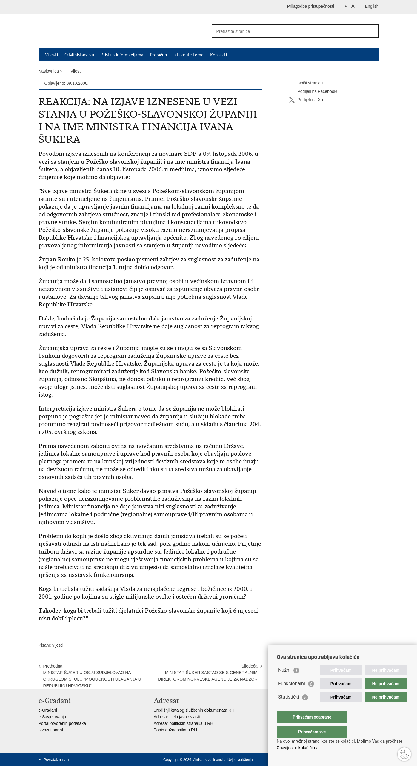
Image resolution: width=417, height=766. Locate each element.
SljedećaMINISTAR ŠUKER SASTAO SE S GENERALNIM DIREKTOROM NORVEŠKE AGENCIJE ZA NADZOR (207, 673)
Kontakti (218, 55)
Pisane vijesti (51, 645)
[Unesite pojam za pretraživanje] (288, 31)
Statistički (288, 709)
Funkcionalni (291, 695)
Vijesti (51, 55)
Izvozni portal (51, 730)
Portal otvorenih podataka (62, 723)
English (372, 6)
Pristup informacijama (122, 55)
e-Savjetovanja (52, 716)
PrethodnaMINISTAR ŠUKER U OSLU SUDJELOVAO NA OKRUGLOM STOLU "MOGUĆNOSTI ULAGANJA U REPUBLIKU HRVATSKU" (92, 676)
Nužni (284, 682)
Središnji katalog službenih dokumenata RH (194, 710)
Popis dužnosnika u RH (175, 730)
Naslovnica (49, 71)
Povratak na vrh (56, 760)
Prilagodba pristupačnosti (310, 6)
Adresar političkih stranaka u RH (183, 723)
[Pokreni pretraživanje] (372, 31)
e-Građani (48, 710)
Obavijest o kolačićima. (298, 747)
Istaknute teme (188, 55)
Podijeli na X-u (306, 100)
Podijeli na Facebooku (314, 91)
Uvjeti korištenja (240, 760)
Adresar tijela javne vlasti (177, 716)
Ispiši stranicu (306, 83)
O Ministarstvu (79, 55)
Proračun (158, 55)
